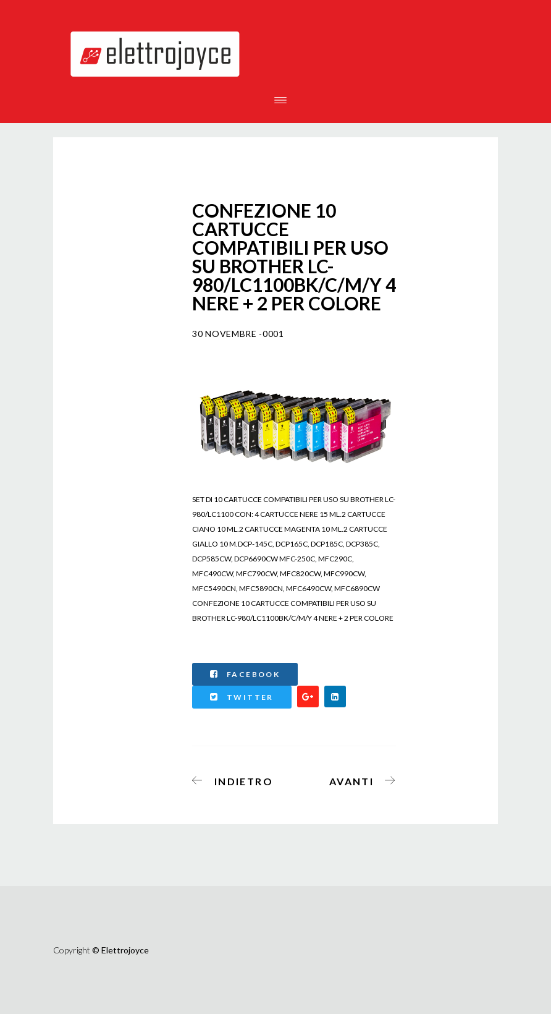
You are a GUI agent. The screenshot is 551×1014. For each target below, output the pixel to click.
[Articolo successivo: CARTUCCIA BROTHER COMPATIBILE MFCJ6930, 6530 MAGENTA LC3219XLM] (358, 779)
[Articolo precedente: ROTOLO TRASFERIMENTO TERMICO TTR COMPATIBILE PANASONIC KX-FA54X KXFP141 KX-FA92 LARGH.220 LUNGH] (236, 779)
